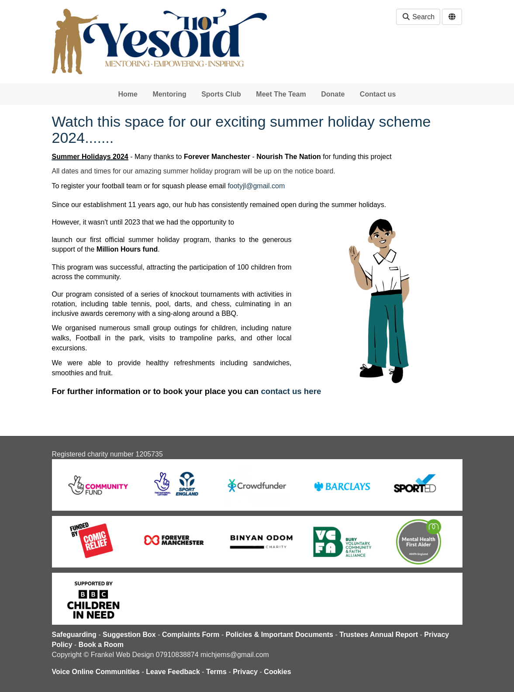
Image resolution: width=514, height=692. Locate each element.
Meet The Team (281, 94)
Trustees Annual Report (378, 634)
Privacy (245, 671)
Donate (333, 94)
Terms (216, 671)
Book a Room (101, 644)
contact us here (291, 391)
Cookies (277, 671)
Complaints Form (191, 634)
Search (418, 17)
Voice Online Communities (96, 671)
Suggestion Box (129, 634)
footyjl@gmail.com (256, 186)
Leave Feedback (173, 671)
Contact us (378, 94)
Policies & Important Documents (279, 634)
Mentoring (169, 94)
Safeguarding (74, 634)
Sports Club (221, 94)
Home (127, 94)
